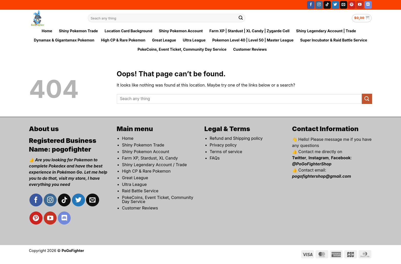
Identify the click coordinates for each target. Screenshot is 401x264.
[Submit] (240, 18)
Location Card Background (128, 31)
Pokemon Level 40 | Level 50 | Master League (252, 40)
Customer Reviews (250, 49)
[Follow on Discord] (368, 5)
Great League (164, 40)
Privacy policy (223, 144)
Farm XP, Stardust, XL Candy (150, 158)
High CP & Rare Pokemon (123, 40)
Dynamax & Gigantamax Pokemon (64, 40)
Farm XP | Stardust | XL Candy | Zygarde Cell (249, 31)
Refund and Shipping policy (236, 138)
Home (47, 31)
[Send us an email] (343, 5)
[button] (362, 18)
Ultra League (194, 40)
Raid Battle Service (140, 190)
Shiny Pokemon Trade (78, 31)
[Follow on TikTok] (327, 5)
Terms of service (226, 151)
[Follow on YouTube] (360, 5)
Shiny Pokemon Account (181, 31)
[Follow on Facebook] (310, 5)
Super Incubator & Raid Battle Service (333, 40)
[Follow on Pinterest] (351, 5)
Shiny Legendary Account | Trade (326, 31)
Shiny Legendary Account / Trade (154, 164)
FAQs (215, 158)
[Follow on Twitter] (335, 5)
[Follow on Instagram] (319, 5)
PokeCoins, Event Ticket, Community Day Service (182, 49)
